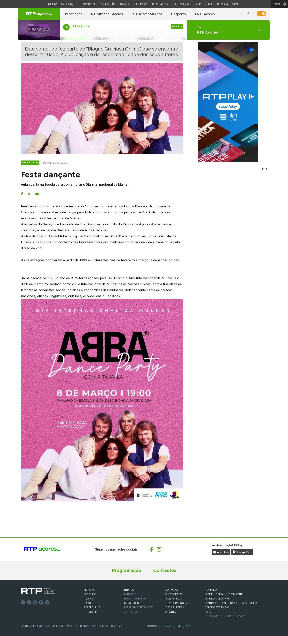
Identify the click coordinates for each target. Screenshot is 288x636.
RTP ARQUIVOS (92, 607)
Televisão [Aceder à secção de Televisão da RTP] (107, 4)
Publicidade (115, 626)
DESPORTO (90, 594)
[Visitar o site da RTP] (52, 4)
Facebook (23, 602)
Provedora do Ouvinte (178, 603)
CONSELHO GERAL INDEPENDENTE (224, 594)
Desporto (178, 14)
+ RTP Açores (205, 14)
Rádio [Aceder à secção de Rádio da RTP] (124, 4)
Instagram (35, 602)
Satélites (170, 611)
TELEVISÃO (90, 598)
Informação (73, 14)
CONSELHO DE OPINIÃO (217, 598)
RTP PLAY (129, 589)
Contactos (164, 570)
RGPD (208, 611)
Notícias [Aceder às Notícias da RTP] (68, 4)
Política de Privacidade (35, 626)
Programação (126, 570)
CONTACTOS (171, 589)
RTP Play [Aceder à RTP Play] (140, 4)
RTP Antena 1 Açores (107, 14)
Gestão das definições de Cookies (225, 616)
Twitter (29, 602)
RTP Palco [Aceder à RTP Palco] (160, 4)
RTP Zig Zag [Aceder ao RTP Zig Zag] (181, 4)
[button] (248, 14)
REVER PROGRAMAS (135, 598)
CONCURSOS (131, 603)
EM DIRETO (130, 594)
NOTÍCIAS (89, 589)
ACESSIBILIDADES (174, 607)
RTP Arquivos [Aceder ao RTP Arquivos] (227, 4)
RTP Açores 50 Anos (147, 14)
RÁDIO (87, 603)
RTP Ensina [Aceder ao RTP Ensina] (203, 4)
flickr (47, 602)
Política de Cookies (65, 626)
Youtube (41, 602)
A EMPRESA (211, 589)
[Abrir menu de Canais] (228, 30)
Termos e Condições (92, 626)
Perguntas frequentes (138, 607)
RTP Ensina (90, 611)
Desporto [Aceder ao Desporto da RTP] (87, 4)
